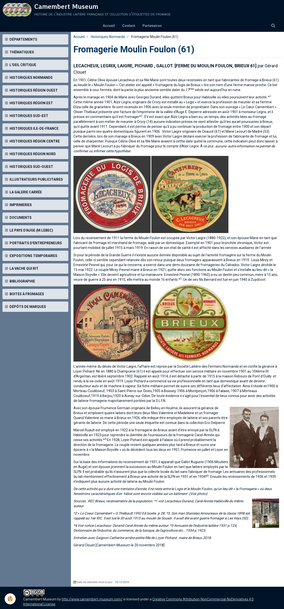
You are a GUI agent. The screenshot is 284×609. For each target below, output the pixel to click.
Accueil (109, 26)
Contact (128, 26)
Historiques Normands (108, 37)
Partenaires (152, 26)
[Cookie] (10, 598)
